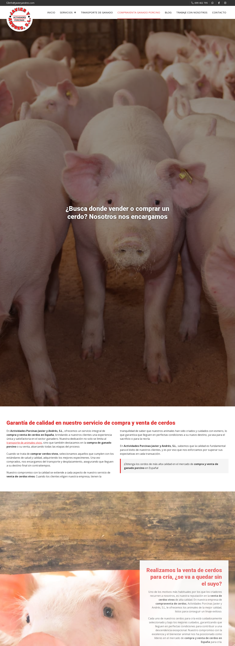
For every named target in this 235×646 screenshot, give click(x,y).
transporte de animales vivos (24, 442)
